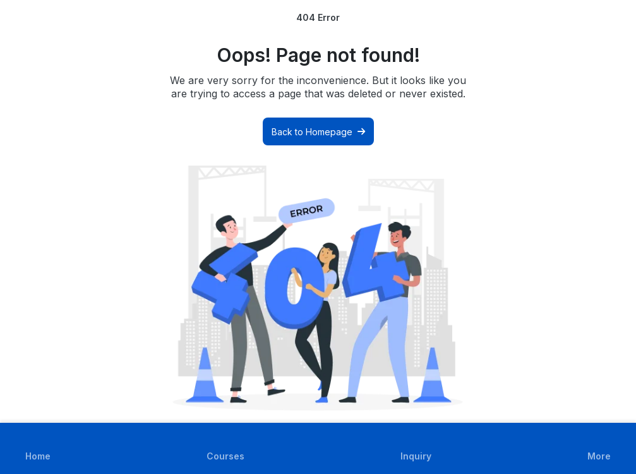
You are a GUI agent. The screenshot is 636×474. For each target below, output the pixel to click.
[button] (599, 448)
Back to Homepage (318, 131)
